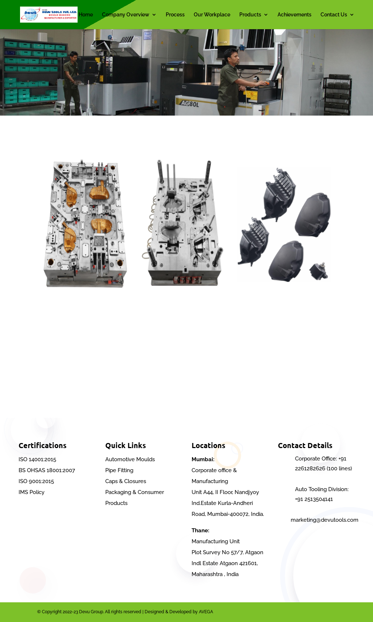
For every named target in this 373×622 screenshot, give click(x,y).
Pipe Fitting (119, 470)
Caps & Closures (125, 481)
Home (86, 15)
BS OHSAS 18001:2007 (47, 470)
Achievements (294, 15)
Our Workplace (212, 15)
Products (250, 15)
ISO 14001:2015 (37, 459)
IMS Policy (31, 492)
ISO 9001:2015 (36, 481)
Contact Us (334, 15)
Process (175, 15)
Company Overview (125, 15)
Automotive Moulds (130, 459)
